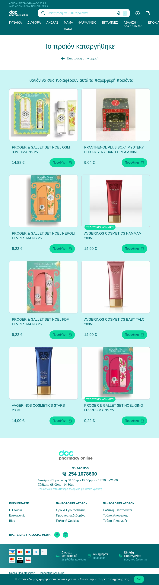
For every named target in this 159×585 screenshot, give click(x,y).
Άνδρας (52, 22)
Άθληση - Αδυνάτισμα (133, 24)
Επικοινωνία (17, 515)
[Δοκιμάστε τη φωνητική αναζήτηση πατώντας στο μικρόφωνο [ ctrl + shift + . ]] (118, 13)
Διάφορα (34, 22)
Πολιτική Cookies (67, 520)
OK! (139, 579)
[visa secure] (21, 560)
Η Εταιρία (15, 510)
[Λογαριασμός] (137, 13)
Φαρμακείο (87, 22)
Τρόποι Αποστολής (115, 515)
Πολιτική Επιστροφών (117, 510)
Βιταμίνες (110, 22)
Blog (12, 520)
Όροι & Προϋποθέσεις (70, 510)
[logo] (21, 13)
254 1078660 (82, 474)
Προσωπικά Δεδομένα (70, 515)
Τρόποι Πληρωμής (115, 520)
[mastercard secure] (13, 560)
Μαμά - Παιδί (68, 26)
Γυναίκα (15, 22)
